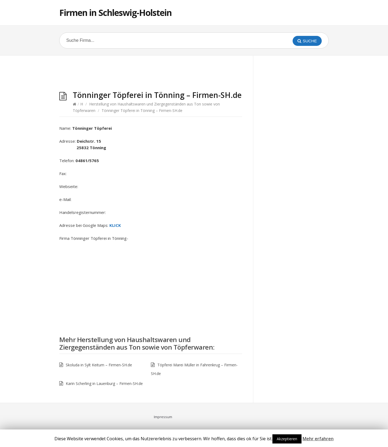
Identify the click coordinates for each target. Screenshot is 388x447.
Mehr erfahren (318, 439)
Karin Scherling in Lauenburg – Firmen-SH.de (104, 383)
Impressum (163, 416)
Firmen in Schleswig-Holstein (115, 12)
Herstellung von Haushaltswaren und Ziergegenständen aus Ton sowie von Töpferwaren (136, 343)
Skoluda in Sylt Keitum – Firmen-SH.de (99, 364)
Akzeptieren (287, 438)
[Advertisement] (151, 74)
